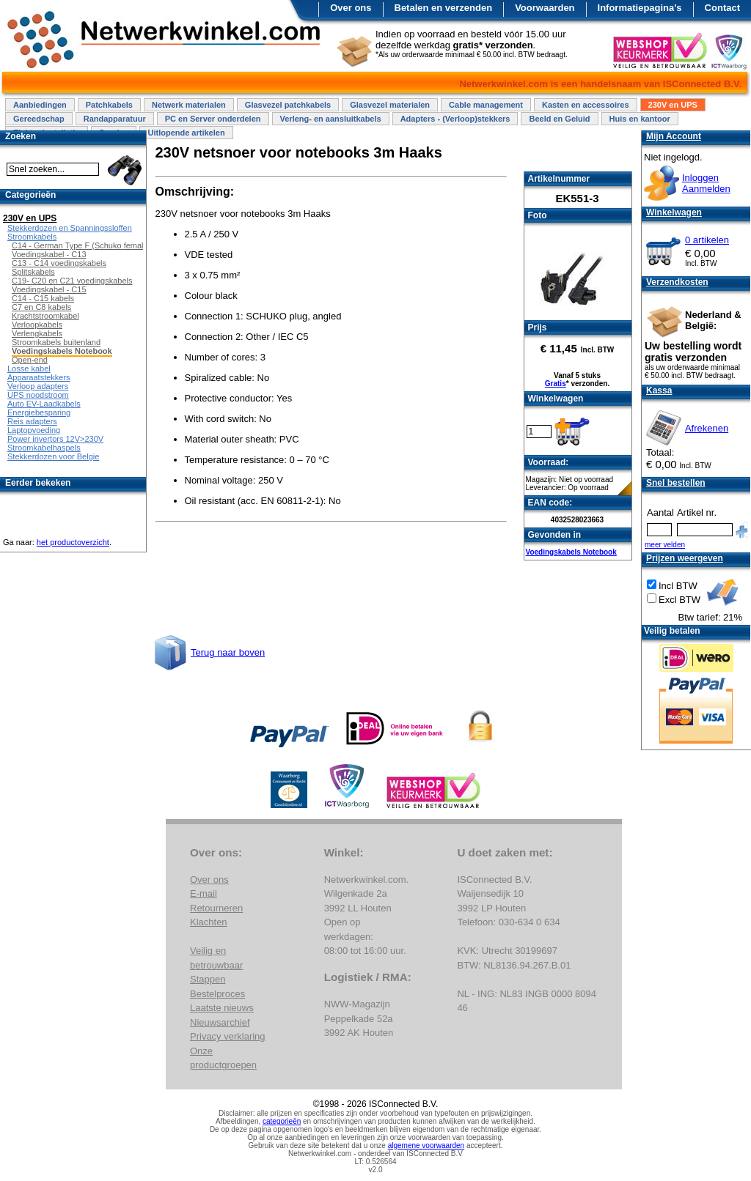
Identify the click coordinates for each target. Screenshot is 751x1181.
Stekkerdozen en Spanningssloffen (69, 227)
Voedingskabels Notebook (571, 552)
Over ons (350, 7)
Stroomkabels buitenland (56, 342)
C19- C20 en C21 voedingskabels (72, 280)
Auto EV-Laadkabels (44, 403)
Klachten (208, 922)
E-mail (203, 893)
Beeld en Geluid (559, 118)
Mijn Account (673, 136)
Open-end (30, 359)
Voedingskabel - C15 (49, 289)
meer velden (665, 545)
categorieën (282, 1121)
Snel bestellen (676, 483)
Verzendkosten (677, 282)
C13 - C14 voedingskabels (59, 263)
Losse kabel (29, 368)
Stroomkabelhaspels (44, 447)
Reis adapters (32, 421)
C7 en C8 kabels (41, 307)
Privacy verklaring (227, 1036)
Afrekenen (706, 428)
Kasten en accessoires (585, 104)
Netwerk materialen (189, 104)
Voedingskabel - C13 (49, 254)
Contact (722, 7)
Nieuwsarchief (220, 1022)
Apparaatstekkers (38, 377)
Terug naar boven (228, 652)
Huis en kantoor (639, 118)
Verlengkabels (37, 333)
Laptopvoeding (33, 430)
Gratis (555, 384)
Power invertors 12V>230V (55, 438)
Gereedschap (39, 118)
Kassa (659, 390)
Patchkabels (109, 104)
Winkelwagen (674, 212)
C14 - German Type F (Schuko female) (81, 245)
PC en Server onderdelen (213, 118)
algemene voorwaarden (426, 1145)
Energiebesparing (38, 412)
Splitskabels (33, 271)
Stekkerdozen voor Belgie (53, 456)
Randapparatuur (115, 118)
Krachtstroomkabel (45, 315)
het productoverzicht (73, 542)
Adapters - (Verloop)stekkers (455, 118)
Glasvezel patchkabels (288, 104)
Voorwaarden (544, 7)
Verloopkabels (37, 324)
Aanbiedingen (40, 104)
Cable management (486, 104)
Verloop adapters (37, 386)
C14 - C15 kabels (43, 298)
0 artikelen (707, 239)
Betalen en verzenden (444, 7)
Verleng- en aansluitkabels (330, 118)
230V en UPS (672, 104)
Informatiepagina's (640, 7)
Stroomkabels (31, 236)
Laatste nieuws (222, 1007)
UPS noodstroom (38, 394)
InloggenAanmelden (706, 183)
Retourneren (216, 908)
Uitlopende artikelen (185, 132)
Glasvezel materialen (390, 104)
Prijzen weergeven (684, 558)
